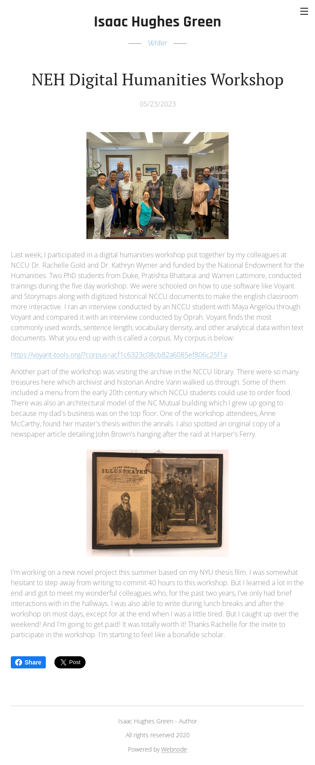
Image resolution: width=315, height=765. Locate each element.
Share (28, 662)
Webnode (174, 749)
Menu (304, 11)
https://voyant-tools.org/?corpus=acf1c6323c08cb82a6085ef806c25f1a (119, 355)
